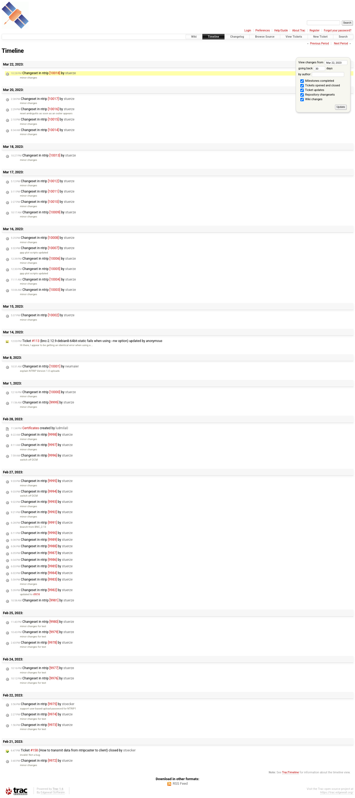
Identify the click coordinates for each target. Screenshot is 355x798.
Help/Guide (281, 30)
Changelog (237, 36)
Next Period (341, 43)
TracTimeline (290, 772)
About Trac (298, 30)
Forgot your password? (337, 30)
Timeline (213, 36)
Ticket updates (312, 90)
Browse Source (265, 36)
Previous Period (319, 43)
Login (248, 30)
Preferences (262, 30)
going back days (315, 68)
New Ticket (320, 36)
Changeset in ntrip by (43, 73)
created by (39, 428)
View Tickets (294, 36)
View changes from (322, 62)
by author (321, 74)
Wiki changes (311, 100)
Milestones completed (317, 81)
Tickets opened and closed (320, 86)
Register (315, 30)
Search (343, 36)
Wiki (194, 36)
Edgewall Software (53, 792)
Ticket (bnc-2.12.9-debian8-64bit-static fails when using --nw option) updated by (86, 341)
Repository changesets (317, 95)
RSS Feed (180, 783)
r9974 (36, 594)
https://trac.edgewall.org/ (336, 792)
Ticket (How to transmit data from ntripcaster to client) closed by (73, 750)
